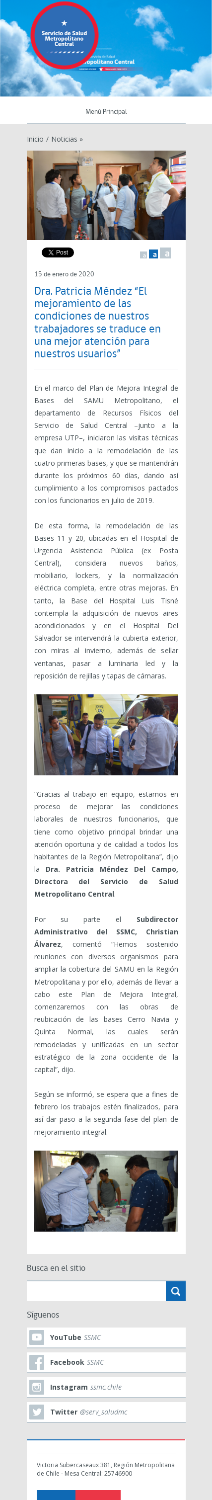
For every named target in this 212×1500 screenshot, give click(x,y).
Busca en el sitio (56, 1268)
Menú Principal (106, 112)
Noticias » (67, 139)
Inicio (35, 139)
